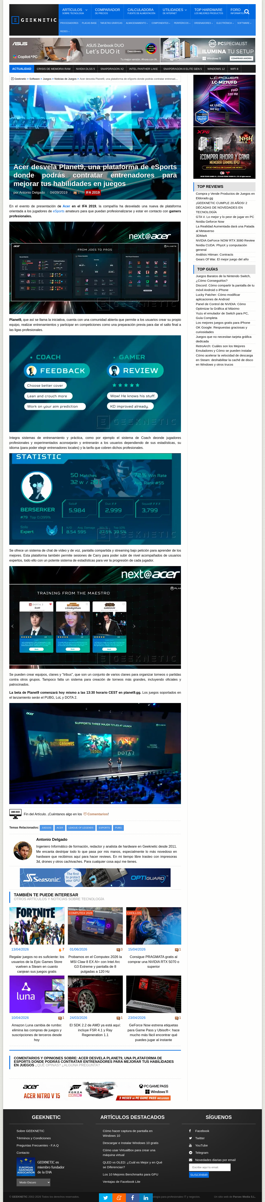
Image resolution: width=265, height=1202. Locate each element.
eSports (58, 211)
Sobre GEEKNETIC (30, 1131)
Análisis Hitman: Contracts (214, 254)
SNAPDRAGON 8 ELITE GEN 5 (182, 68)
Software (34, 78)
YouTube (198, 1145)
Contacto (23, 1152)
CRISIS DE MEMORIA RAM (54, 68)
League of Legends (81, 827)
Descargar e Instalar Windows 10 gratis (131, 1143)
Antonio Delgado (32, 192)
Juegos (47, 78)
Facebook (199, 1131)
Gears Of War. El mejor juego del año (222, 259)
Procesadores (69, 23)
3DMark (201, 235)
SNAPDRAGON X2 (112, 68)
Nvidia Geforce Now (210, 221)
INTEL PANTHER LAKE (143, 68)
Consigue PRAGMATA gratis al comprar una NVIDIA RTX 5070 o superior (153, 962)
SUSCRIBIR (199, 1175)
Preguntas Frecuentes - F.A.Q (38, 1145)
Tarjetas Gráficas (111, 23)
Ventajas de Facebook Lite (121, 1181)
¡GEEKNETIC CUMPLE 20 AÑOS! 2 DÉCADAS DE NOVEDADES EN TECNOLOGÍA (221, 207)
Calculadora (141, 11)
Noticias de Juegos (65, 78)
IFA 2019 (93, 192)
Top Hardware (208, 11)
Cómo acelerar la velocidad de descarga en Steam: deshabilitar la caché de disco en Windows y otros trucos (224, 360)
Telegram (198, 1152)
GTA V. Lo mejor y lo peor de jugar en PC (225, 217)
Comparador (107, 11)
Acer (66, 206)
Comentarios (97, 814)
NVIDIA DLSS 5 (85, 68)
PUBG (118, 827)
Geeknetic (20, 78)
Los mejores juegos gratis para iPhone (223, 322)
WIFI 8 (234, 68)
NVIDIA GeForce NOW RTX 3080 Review (225, 240)
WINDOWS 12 (216, 68)
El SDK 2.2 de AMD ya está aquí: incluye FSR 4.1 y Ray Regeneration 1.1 (95, 1030)
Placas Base (89, 23)
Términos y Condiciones (34, 1138)
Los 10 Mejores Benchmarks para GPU (130, 1174)
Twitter (197, 1138)
